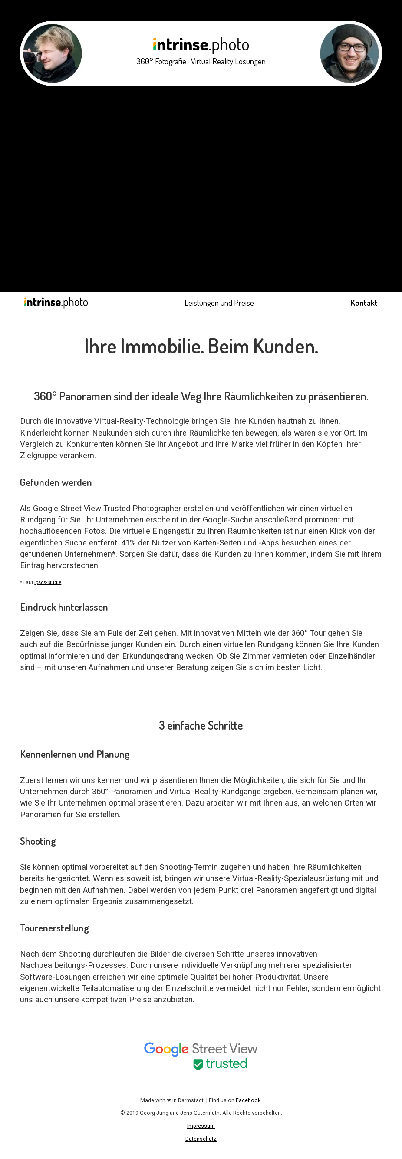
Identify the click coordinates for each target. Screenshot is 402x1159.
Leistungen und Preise (219, 302)
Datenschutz (201, 1139)
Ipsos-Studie (47, 582)
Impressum (201, 1126)
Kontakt (364, 302)
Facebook (248, 1100)
